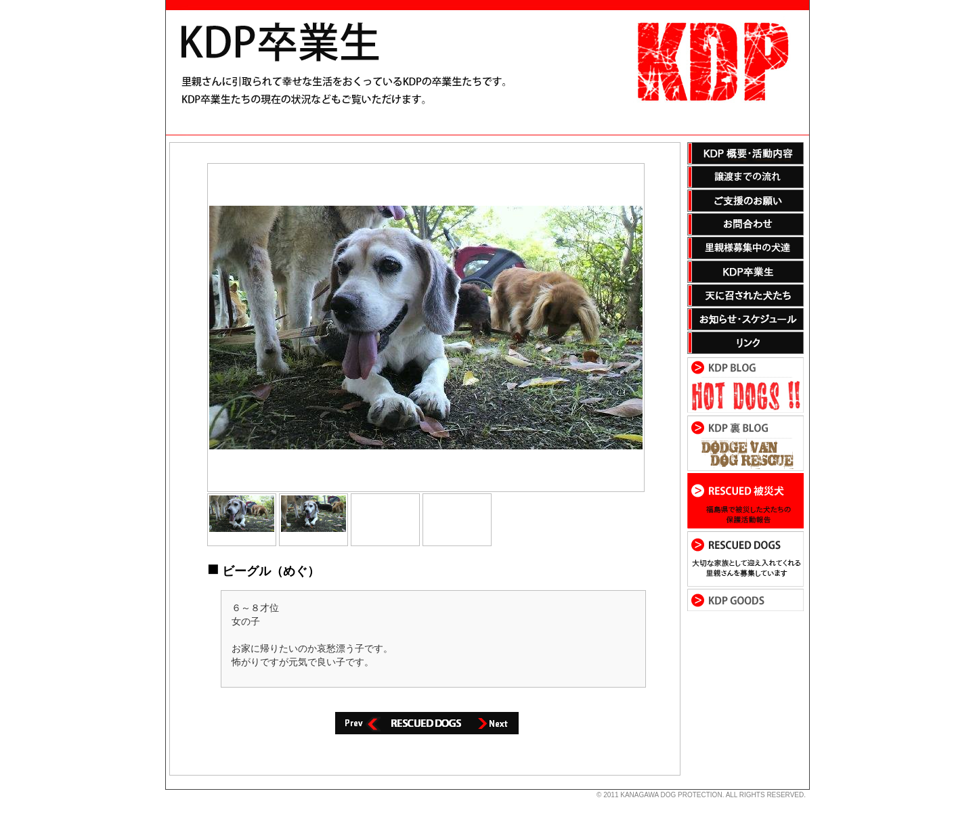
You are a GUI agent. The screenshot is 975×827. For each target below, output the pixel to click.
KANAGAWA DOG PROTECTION (671, 795)
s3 (172, 789)
